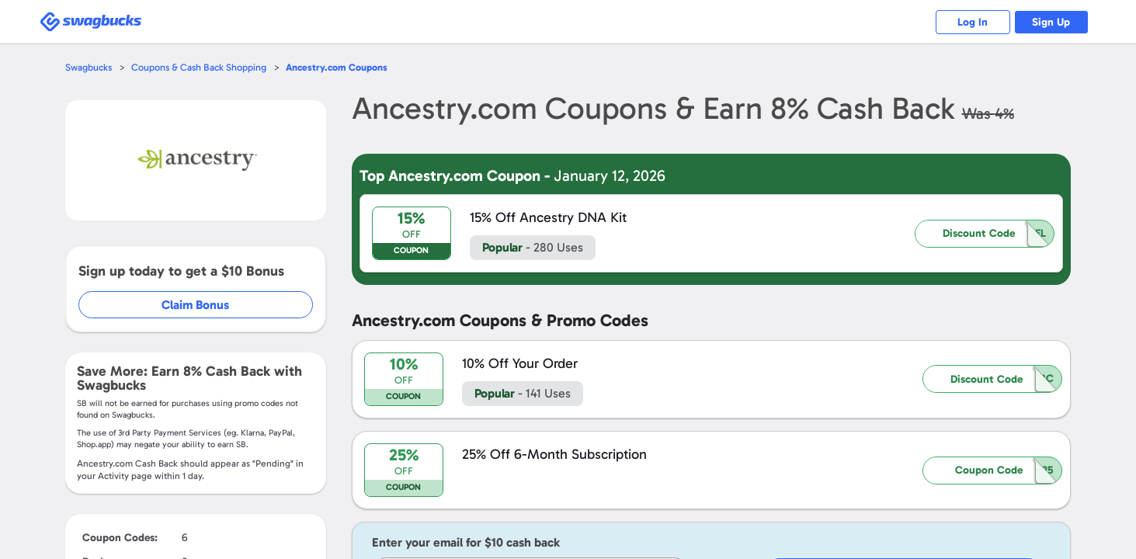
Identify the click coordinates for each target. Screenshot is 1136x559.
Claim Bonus (196, 304)
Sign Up (1049, 22)
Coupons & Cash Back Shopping (201, 67)
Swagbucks (89, 67)
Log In (968, 22)
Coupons (342, 67)
